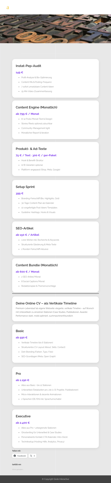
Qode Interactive (61, 479)
